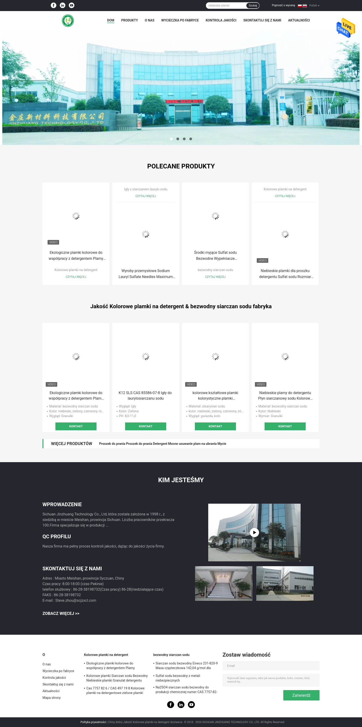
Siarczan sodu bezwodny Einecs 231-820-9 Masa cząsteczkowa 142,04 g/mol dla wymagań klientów (187, 666)
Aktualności (299, 20)
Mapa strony (51, 698)
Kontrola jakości (221, 20)
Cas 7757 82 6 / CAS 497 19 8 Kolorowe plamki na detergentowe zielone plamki (115, 690)
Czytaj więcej (76, 276)
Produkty (129, 20)
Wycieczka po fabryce (180, 20)
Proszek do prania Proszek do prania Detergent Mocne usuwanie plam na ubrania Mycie (162, 444)
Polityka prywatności (93, 722)
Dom (110, 20)
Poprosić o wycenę (283, 5)
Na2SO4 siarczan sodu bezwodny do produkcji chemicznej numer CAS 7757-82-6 (186, 690)
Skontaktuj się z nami (262, 20)
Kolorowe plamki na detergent (75, 270)
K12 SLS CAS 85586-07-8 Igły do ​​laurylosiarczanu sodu (146, 396)
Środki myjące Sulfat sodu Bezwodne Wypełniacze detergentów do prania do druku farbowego (215, 256)
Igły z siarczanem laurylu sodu (145, 189)
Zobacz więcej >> (60, 613)
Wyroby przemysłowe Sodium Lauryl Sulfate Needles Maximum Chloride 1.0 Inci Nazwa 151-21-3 (146, 274)
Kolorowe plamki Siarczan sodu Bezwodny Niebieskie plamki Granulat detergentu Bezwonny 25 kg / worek (117, 679)
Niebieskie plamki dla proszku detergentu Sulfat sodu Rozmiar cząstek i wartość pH (285, 274)
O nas (149, 20)
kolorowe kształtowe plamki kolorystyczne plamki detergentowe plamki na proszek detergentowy (215, 396)
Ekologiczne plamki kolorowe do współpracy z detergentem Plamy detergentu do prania (76, 256)
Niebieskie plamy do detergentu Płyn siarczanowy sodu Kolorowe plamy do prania (285, 396)
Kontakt (76, 426)
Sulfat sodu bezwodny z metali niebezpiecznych (178, 678)
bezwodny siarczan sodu (215, 270)
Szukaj (253, 5)
